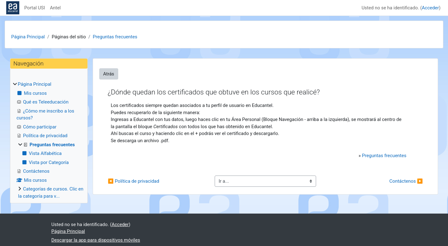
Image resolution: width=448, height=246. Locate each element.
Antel (55, 8)
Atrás (108, 74)
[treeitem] (49, 140)
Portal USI (34, 8)
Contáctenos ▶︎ (406, 181)
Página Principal (28, 37)
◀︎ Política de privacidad (133, 181)
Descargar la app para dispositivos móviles (95, 240)
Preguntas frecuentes (115, 37)
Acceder (430, 8)
